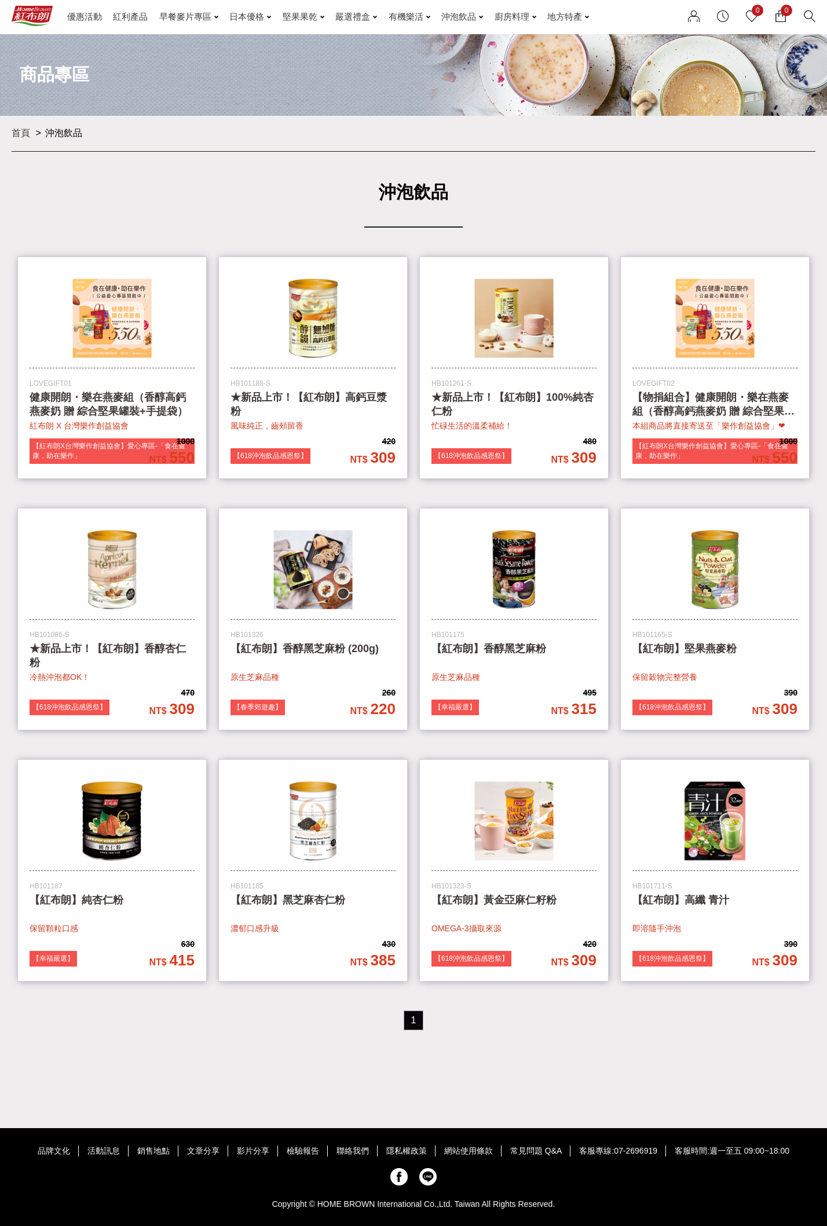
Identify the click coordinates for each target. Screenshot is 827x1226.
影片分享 (253, 1150)
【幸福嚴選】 (455, 707)
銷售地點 (153, 1150)
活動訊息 (103, 1150)
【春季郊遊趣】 (257, 707)
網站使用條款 (468, 1150)
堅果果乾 (300, 16)
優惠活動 (84, 16)
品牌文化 (54, 1150)
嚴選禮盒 (352, 16)
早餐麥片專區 (185, 16)
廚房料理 (512, 16)
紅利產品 (130, 16)
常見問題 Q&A (536, 1150)
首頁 (21, 133)
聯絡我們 (352, 1150)
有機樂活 (406, 16)
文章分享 (203, 1150)
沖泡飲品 (458, 16)
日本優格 (246, 16)
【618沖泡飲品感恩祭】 (270, 456)
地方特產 (564, 16)
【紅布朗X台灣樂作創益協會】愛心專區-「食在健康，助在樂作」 (108, 451)
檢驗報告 (303, 1150)
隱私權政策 (406, 1150)
